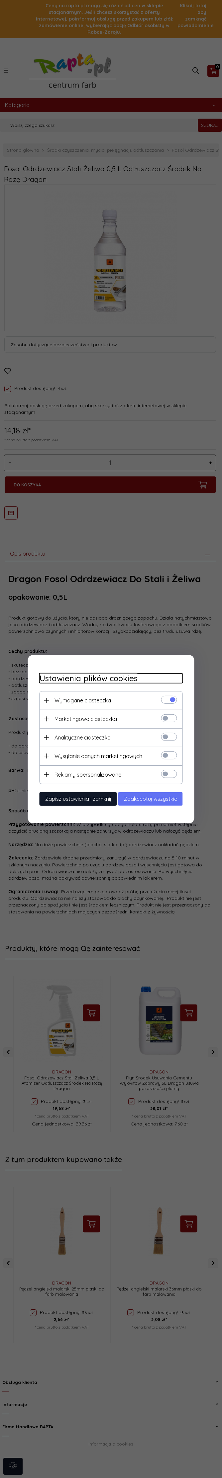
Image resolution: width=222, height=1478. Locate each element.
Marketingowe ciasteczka (81, 718)
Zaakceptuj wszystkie (155, 798)
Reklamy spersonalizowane (83, 774)
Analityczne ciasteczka (78, 737)
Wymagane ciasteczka (78, 699)
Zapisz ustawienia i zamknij (73, 798)
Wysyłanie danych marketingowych (93, 755)
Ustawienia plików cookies (84, 678)
